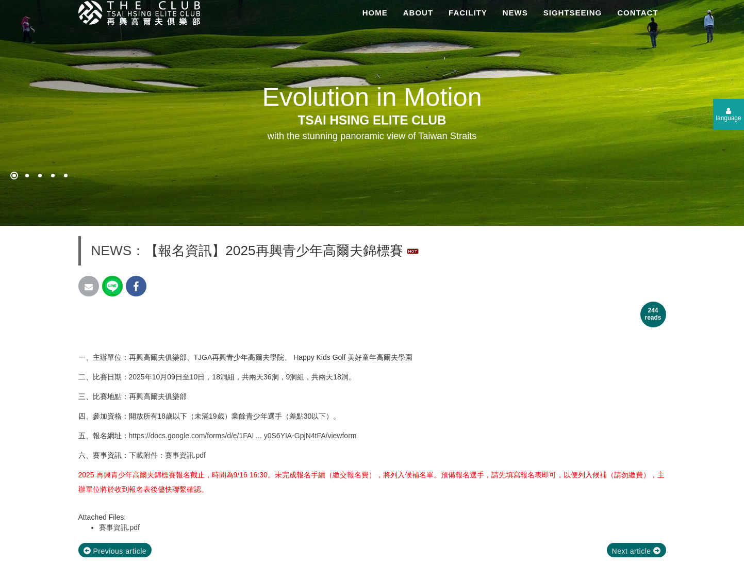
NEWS (515, 12)
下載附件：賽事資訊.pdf (167, 455)
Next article (636, 551)
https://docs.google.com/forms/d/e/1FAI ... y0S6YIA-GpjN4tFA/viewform (243, 436)
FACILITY (468, 12)
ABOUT (418, 12)
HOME (375, 12)
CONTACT (637, 12)
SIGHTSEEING (572, 12)
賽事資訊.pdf (119, 527)
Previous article (115, 551)
